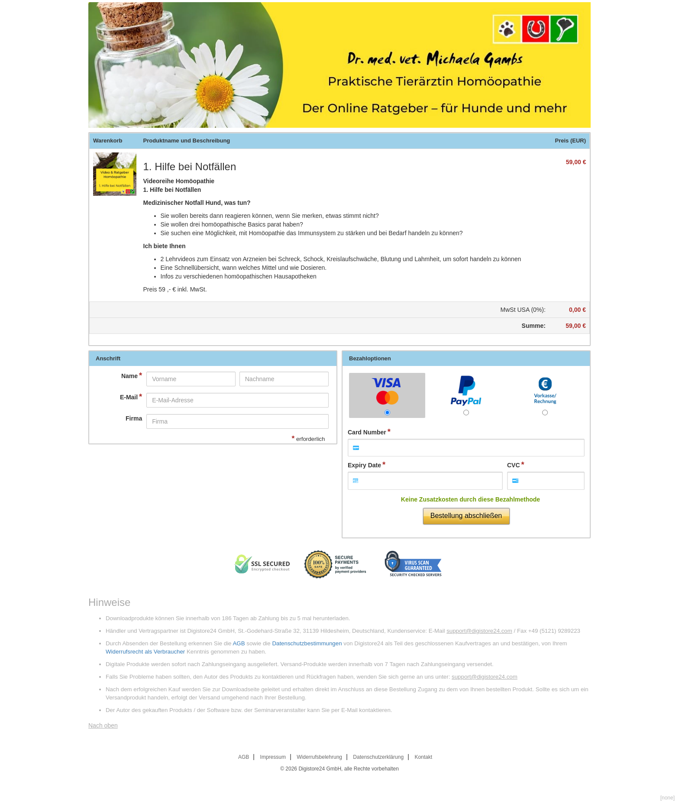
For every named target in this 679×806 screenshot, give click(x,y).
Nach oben (103, 725)
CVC (513, 465)
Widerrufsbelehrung (319, 757)
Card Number (367, 432)
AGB (239, 643)
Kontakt (423, 757)
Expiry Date (364, 465)
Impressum (273, 757)
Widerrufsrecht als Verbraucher (145, 651)
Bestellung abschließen (466, 515)
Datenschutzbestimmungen (307, 643)
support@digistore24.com (479, 631)
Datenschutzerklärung (378, 757)
